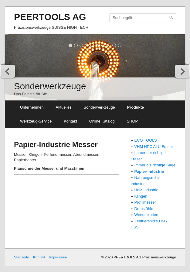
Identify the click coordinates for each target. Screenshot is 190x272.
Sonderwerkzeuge (99, 107)
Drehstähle (143, 208)
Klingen (141, 196)
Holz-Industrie (146, 190)
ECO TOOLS (145, 140)
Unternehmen (32, 107)
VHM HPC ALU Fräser (153, 146)
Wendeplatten (146, 214)
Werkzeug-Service (36, 121)
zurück (8, 71)
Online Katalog (102, 121)
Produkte (135, 107)
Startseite (21, 257)
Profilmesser (145, 202)
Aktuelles (64, 107)
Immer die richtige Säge (154, 165)
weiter (182, 71)
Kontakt (70, 121)
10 (120, 45)
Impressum (58, 257)
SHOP (132, 121)
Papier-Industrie (149, 171)
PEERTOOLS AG (50, 17)
